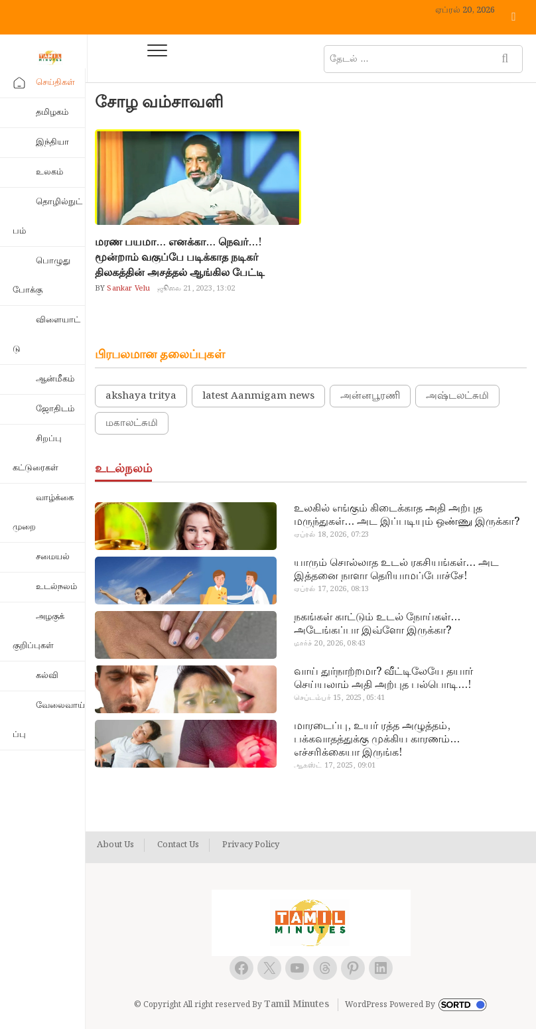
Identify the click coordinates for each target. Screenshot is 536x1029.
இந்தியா (52, 142)
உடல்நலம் (56, 587)
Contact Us (178, 845)
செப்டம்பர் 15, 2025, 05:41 (339, 698)
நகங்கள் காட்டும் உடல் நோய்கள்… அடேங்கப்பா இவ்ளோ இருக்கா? (377, 624)
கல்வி (47, 676)
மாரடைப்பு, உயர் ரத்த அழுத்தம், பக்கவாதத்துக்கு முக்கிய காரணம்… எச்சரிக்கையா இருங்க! (377, 740)
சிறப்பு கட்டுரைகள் (37, 453)
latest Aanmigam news (258, 396)
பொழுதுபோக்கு (41, 275)
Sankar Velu (127, 289)
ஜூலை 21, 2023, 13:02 (196, 289)
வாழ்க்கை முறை (43, 512)
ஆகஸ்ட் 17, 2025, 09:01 (335, 766)
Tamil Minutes (296, 1004)
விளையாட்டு (46, 334)
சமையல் (53, 557)
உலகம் (49, 172)
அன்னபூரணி (370, 396)
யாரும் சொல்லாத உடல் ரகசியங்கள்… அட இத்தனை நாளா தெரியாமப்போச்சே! (396, 570)
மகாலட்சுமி (131, 423)
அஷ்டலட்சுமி (457, 396)
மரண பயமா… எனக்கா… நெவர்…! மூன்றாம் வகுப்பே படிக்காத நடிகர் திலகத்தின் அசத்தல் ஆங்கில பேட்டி (180, 258)
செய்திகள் (55, 83)
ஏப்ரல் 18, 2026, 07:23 (331, 535)
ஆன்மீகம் (55, 379)
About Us (115, 845)
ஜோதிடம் (55, 409)
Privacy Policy (250, 845)
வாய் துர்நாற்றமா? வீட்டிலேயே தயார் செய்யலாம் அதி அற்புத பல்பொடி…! (383, 678)
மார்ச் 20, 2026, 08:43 (330, 644)
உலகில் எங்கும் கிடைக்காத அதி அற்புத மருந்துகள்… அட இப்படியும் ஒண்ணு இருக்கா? (406, 515)
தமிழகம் (52, 112)
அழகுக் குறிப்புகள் (38, 631)
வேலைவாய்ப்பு (49, 720)
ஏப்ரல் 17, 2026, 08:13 (331, 589)
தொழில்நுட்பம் (47, 216)
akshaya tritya (140, 396)
